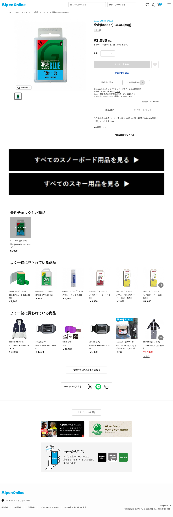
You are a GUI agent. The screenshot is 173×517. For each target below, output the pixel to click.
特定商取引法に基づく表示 (75, 507)
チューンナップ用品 (31, 12)
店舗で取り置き (122, 73)
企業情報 (5, 507)
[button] (161, 285)
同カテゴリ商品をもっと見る (86, 370)
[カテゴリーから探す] (121, 4)
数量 (96, 53)
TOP (10, 12)
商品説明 (109, 110)
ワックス (45, 12)
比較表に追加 (107, 82)
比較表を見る (136, 82)
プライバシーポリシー (50, 507)
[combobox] (87, 4)
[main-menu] (169, 4)
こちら (117, 92)
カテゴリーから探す (86, 412)
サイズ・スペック (142, 110)
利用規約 (31, 507)
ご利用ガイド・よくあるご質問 (17, 501)
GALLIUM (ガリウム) (103, 21)
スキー (17, 12)
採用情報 (18, 507)
